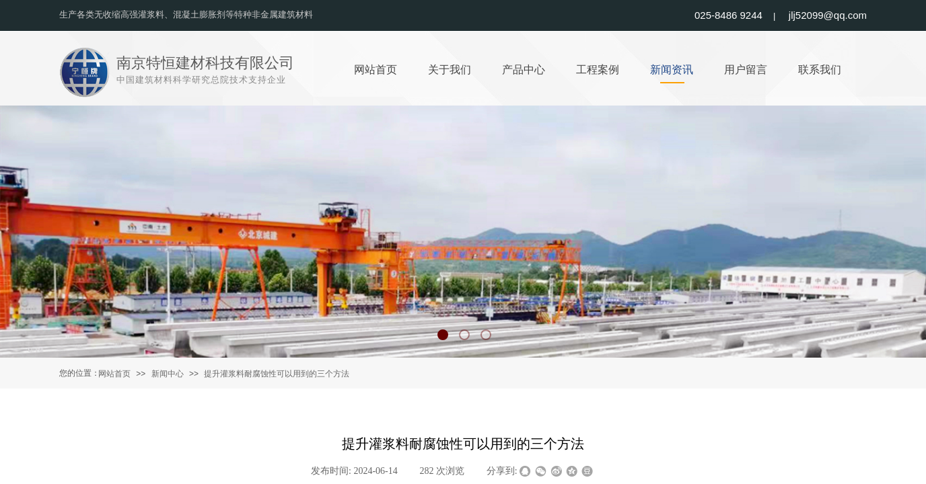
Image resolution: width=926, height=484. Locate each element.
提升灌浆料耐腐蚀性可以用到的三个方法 (276, 373)
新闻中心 (167, 373)
